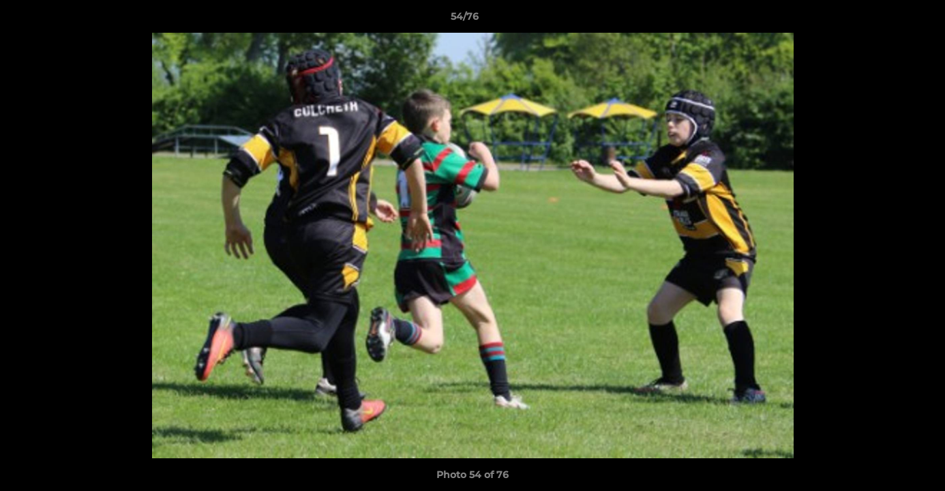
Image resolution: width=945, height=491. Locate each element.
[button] (888, 20)
